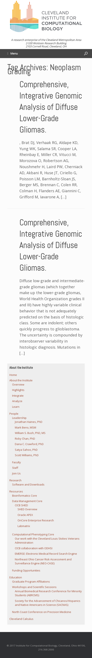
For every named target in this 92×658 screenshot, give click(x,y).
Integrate (18, 395)
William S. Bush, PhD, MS (30, 433)
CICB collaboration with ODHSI (33, 548)
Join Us (16, 473)
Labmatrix (24, 526)
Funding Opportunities (26, 570)
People (13, 413)
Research (15, 480)
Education (15, 577)
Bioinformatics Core (24, 495)
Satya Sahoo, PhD (26, 450)
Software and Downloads (28, 484)
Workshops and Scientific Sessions (34, 587)
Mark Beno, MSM (25, 427)
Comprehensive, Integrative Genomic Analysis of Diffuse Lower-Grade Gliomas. (50, 107)
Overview (18, 384)
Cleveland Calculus (21, 619)
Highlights (18, 390)
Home (13, 375)
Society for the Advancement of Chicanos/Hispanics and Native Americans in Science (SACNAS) (47, 603)
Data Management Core (27, 501)
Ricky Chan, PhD (25, 438)
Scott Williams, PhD (27, 455)
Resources (16, 491)
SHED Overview (27, 509)
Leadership (19, 418)
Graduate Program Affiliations (31, 581)
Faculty (16, 462)
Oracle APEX (25, 515)
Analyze (17, 401)
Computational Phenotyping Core (33, 534)
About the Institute (21, 380)
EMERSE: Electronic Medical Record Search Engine (46, 553)
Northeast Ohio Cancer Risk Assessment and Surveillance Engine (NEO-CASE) (43, 561)
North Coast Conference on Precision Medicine (41, 612)
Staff (15, 468)
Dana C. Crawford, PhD (29, 444)
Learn (15, 407)
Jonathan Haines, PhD (28, 422)
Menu (12, 53)
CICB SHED (21, 505)
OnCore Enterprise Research (36, 520)
